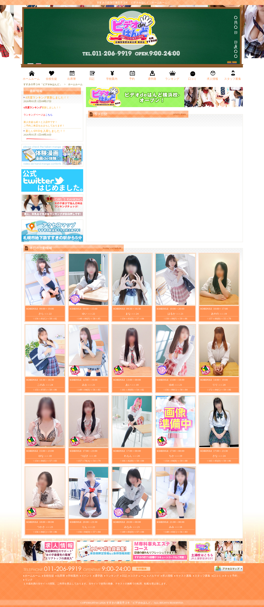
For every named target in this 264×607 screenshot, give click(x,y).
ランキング (112, 575)
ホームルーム (32, 575)
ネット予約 (230, 575)
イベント (86, 575)
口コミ (217, 575)
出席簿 (61, 575)
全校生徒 (48, 575)
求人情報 (167, 575)
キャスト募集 (184, 575)
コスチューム (138, 575)
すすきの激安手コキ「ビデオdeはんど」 (129, 602)
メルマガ (154, 575)
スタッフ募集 (202, 575)
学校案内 (73, 575)
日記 (124, 575)
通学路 (99, 575)
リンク (29, 579)
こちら (49, 114)
